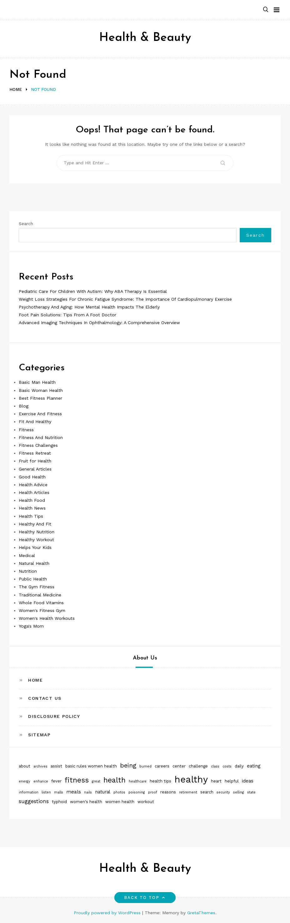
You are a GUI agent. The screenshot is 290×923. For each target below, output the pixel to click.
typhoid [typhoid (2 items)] (59, 801)
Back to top (145, 897)
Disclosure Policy (54, 716)
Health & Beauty (145, 38)
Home (35, 680)
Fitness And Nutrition (41, 437)
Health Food (32, 500)
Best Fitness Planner (40, 398)
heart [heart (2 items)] (216, 781)
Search (26, 223)
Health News (32, 508)
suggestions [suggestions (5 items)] (34, 801)
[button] (265, 10)
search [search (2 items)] (206, 792)
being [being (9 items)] (128, 765)
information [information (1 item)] (28, 792)
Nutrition (28, 571)
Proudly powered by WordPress (108, 912)
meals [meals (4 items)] (73, 792)
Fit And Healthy (35, 421)
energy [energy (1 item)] (24, 781)
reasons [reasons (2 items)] (168, 792)
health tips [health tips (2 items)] (160, 781)
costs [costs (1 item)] (227, 766)
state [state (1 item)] (251, 792)
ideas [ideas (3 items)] (247, 781)
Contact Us (44, 698)
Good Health (32, 476)
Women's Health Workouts (47, 618)
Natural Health (34, 563)
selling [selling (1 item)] (238, 792)
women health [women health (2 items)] (119, 801)
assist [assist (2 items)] (56, 766)
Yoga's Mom (31, 626)
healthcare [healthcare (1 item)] (138, 781)
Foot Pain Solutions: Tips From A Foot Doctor (67, 314)
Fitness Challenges (38, 445)
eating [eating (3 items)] (253, 766)
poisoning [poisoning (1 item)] (136, 792)
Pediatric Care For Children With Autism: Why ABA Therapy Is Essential (93, 291)
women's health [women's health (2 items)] (86, 801)
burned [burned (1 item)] (145, 766)
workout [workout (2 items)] (146, 801)
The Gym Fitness (36, 586)
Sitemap (39, 734)
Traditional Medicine (40, 594)
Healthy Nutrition (36, 531)
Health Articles (34, 492)
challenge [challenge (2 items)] (198, 766)
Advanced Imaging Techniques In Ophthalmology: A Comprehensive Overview (99, 322)
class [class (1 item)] (215, 766)
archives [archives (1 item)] (40, 766)
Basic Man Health (37, 382)
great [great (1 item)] (96, 781)
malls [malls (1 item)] (58, 792)
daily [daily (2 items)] (239, 766)
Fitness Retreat (35, 453)
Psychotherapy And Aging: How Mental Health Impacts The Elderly (89, 306)
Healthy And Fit (35, 523)
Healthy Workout (36, 539)
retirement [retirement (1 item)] (188, 792)
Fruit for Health (35, 460)
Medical (27, 555)
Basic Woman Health (41, 390)
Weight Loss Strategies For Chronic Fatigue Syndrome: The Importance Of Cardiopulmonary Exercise (125, 299)
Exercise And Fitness (40, 413)
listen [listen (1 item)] (46, 792)
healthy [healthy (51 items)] (191, 779)
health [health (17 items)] (114, 780)
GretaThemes (201, 912)
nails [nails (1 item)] (88, 792)
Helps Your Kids (35, 547)
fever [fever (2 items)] (56, 781)
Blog (23, 405)
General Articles (35, 468)
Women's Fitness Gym (42, 610)
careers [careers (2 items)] (162, 766)
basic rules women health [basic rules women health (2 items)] (91, 766)
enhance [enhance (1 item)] (40, 781)
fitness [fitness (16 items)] (77, 780)
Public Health (33, 578)
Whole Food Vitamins (41, 602)
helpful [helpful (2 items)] (232, 781)
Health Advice (33, 484)
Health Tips (31, 516)
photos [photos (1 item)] (119, 792)
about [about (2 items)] (24, 766)
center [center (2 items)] (179, 766)
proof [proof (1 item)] (152, 792)
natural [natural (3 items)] (102, 792)
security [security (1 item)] (223, 792)
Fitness (26, 429)
